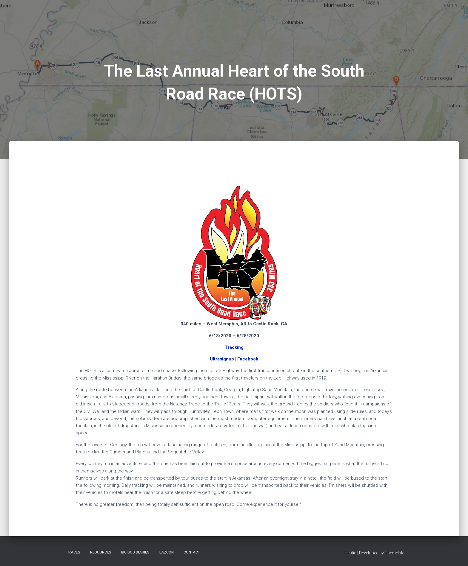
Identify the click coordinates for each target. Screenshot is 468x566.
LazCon (166, 552)
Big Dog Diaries (135, 552)
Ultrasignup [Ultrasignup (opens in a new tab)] (222, 359)
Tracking (234, 347)
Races (74, 552)
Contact (192, 552)
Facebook (247, 359)
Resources (100, 552)
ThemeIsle (394, 553)
